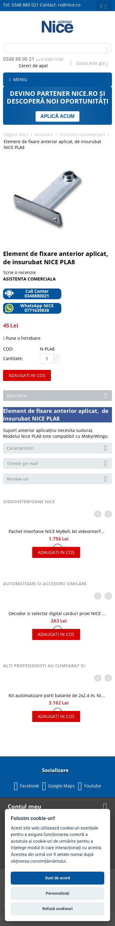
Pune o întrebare (21, 338)
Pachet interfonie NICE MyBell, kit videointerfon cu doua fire (58, 531)
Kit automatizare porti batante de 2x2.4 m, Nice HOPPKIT (58, 695)
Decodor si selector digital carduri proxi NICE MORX (58, 613)
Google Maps (58, 786)
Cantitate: (13, 358)
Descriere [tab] (58, 395)
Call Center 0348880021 (27, 293)
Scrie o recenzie (19, 272)
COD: (8, 349)
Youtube (89, 786)
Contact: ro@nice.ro (60, 5)
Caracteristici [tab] (58, 447)
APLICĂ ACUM (57, 116)
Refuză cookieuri (57, 908)
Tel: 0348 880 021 (21, 5)
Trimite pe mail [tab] (58, 463)
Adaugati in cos (27, 375)
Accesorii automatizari (82, 134)
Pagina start (16, 134)
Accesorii (44, 134)
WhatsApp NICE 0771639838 (29, 308)
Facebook (26, 786)
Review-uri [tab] (58, 478)
